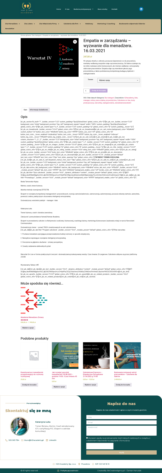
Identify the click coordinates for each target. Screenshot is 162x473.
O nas (67, 9)
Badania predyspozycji (83, 9)
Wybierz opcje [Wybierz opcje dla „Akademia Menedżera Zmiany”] (28, 328)
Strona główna (26, 35)
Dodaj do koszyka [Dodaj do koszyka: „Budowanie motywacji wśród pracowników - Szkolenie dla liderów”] (123, 385)
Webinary (89, 24)
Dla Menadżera (12, 24)
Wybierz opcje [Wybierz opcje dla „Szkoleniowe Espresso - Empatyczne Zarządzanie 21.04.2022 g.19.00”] (90, 385)
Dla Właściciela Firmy (49, 24)
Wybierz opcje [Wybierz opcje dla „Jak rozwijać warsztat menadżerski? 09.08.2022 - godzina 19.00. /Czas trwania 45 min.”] (59, 387)
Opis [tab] (25, 110)
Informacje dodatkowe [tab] (39, 110)
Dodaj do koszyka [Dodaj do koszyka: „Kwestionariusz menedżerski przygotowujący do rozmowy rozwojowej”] (29, 385)
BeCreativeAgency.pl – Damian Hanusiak (124, 471)
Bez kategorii (36, 35)
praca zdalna (100, 100)
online (92, 100)
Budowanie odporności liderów (132, 24)
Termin (90, 79)
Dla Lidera (29, 24)
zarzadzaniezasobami (123, 103)
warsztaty (98, 103)
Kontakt (114, 9)
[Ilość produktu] (86, 91)
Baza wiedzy (102, 9)
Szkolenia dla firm (72, 24)
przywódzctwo (111, 100)
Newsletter (9, 29)
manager (86, 100)
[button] (75, 42)
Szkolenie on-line (123, 100)
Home (58, 9)
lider (136, 98)
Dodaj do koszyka (99, 91)
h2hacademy (129, 98)
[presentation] (99, 446)
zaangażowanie (108, 103)
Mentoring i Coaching (106, 24)
